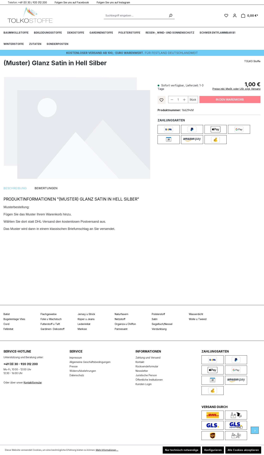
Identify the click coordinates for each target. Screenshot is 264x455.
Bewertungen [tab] (46, 188)
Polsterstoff (158, 314)
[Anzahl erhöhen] (184, 99)
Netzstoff (120, 319)
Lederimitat (84, 323)
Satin (154, 319)
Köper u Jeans (86, 319)
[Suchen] (170, 15)
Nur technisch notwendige (181, 449)
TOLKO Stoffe (252, 61)
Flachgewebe (49, 314)
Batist (7, 314)
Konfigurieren (213, 449)
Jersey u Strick (86, 314)
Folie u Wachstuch (51, 319)
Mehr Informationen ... (107, 450)
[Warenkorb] (249, 15)
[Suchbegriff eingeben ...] (135, 15)
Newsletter (142, 370)
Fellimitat (8, 328)
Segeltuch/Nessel (162, 323)
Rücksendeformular (147, 366)
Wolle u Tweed (197, 319)
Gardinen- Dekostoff (52, 328)
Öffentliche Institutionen (149, 379)
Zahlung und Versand (148, 357)
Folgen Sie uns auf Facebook (69, 2)
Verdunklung (159, 328)
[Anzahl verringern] (172, 99)
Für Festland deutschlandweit (132, 53)
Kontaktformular (33, 382)
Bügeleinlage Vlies (14, 319)
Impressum (76, 357)
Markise (82, 328)
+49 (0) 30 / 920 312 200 (32, 2)
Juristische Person (146, 375)
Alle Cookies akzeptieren (243, 449)
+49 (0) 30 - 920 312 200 (21, 364)
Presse (74, 366)
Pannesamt (121, 328)
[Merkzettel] (226, 15)
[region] (77, 127)
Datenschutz (77, 375)
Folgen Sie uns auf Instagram (111, 2)
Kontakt (140, 361)
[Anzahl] (178, 99)
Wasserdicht (196, 314)
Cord (6, 323)
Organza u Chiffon (125, 323)
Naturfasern (121, 314)
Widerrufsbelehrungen (83, 370)
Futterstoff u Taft (50, 323)
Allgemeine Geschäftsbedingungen (90, 361)
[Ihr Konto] (234, 15)
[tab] (15, 188)
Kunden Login (144, 384)
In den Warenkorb (230, 99)
